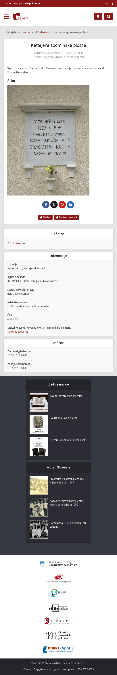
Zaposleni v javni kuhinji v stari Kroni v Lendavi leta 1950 (67, 503)
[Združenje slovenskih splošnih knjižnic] (58, 621)
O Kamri (27, 669)
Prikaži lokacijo (16, 243)
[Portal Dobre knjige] (58, 649)
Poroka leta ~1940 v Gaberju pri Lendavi (68, 525)
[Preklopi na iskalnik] (108, 16)
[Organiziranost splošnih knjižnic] (58, 578)
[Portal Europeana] (58, 593)
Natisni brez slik (66, 217)
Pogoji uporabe (42, 669)
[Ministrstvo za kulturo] (58, 564)
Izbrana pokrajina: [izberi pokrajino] (22, 3)
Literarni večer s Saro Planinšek (68, 440)
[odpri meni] (6, 17)
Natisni (45, 217)
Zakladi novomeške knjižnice (66, 395)
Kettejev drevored (17, 331)
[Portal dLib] (59, 608)
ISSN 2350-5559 (85, 669)
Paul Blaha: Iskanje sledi (63, 418)
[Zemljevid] (98, 16)
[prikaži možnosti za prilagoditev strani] (106, 3)
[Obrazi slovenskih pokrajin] (58, 635)
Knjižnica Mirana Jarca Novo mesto (64, 57)
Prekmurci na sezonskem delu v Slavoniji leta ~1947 (67, 480)
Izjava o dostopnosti (64, 669)
